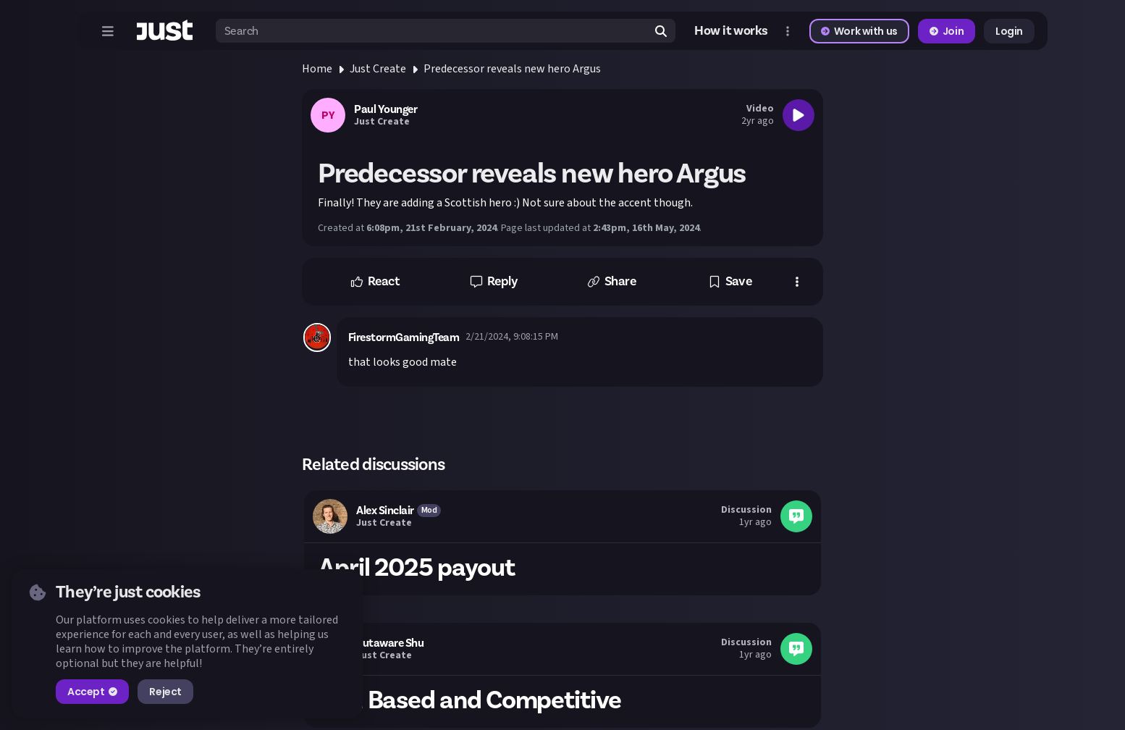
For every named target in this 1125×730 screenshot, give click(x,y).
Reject (165, 691)
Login (1009, 31)
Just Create (378, 69)
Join (947, 31)
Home (317, 69)
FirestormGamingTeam (404, 337)
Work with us (859, 31)
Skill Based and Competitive (470, 700)
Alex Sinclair (385, 510)
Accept (92, 691)
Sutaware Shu (390, 643)
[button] (375, 281)
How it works (731, 31)
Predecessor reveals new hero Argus (512, 69)
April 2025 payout (417, 568)
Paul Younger (385, 109)
